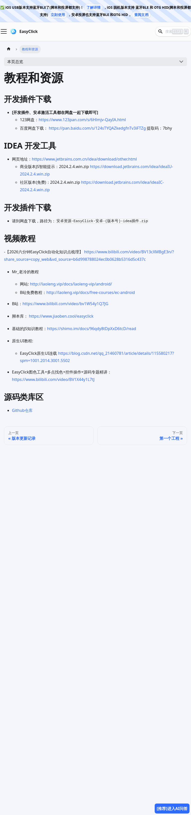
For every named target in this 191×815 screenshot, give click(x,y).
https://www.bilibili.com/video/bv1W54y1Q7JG (65, 303)
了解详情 (94, 7)
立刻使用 (58, 14)
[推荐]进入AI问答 (172, 808)
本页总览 (15, 61)
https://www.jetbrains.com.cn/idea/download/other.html (84, 159)
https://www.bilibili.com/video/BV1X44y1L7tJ (53, 379)
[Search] (173, 31)
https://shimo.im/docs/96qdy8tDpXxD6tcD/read (91, 328)
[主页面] (8, 49)
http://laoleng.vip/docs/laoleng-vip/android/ (71, 284)
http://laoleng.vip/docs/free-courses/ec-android (90, 292)
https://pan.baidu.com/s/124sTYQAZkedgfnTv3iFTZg (97, 128)
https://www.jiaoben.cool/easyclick (61, 316)
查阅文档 (141, 14)
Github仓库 (22, 410)
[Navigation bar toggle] (3, 31)
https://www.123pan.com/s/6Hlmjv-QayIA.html (82, 119)
